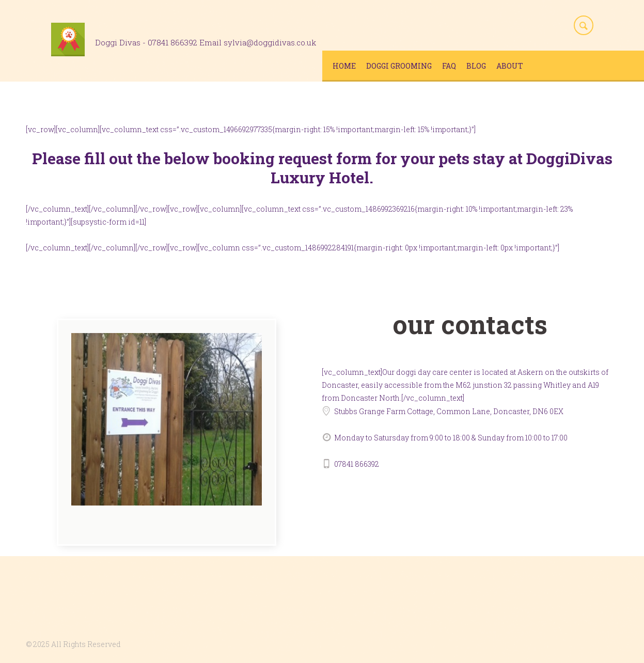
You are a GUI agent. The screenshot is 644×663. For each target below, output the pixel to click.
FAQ (449, 66)
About (509, 66)
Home (344, 66)
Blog (476, 66)
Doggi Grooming (399, 66)
